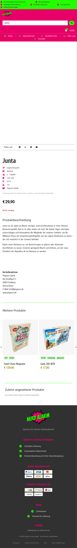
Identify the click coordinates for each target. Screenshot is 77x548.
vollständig (51, 358)
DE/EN (11, 358)
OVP (6, 358)
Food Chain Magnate (14, 364)
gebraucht (60, 358)
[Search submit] (71, 23)
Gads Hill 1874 (48, 364)
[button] (20, 147)
